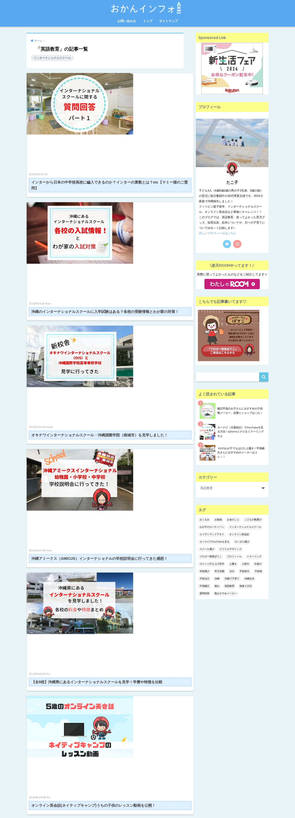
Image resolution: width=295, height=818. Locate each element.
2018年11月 (121, 734)
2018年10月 (121, 743)
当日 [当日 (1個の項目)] (231, 571)
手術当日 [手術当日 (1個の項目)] (204, 578)
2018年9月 (121, 751)
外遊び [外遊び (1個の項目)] (258, 563)
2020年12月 (121, 648)
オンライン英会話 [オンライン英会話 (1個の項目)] (239, 534)
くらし (203, 657)
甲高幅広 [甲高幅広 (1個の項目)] (204, 586)
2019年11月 (121, 674)
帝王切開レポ (207, 700)
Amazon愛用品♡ (210, 640)
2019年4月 (121, 717)
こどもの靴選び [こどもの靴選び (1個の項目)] (253, 519)
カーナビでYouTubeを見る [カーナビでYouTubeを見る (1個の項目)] (214, 541)
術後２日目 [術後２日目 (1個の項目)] (245, 586)
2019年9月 (121, 691)
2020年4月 (121, 665)
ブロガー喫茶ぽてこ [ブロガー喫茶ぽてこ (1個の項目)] (211, 556)
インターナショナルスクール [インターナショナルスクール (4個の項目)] (245, 527)
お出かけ (204, 648)
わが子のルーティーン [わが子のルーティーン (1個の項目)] (212, 527)
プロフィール (207, 683)
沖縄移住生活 (207, 717)
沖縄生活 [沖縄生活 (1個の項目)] (249, 578)
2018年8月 (121, 760)
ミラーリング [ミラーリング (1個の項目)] (254, 556)
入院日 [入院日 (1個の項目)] (245, 563)
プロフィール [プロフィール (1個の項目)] (234, 556)
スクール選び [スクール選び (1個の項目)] (207, 549)
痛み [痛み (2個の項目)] (216, 586)
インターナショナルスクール (52, 57)
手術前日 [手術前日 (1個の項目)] (244, 571)
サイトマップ (168, 21)
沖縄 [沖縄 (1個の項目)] (216, 578)
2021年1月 (121, 640)
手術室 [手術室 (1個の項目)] (258, 571)
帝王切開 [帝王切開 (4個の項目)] (219, 571)
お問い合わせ (126, 21)
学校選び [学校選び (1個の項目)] (204, 571)
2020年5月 (121, 657)
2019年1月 (121, 726)
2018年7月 (121, 768)
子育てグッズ (207, 691)
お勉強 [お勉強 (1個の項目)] (218, 519)
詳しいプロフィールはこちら (217, 233)
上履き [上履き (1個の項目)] (233, 563)
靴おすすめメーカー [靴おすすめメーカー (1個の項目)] (225, 593)
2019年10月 (121, 683)
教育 (201, 708)
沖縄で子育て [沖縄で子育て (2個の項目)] (232, 578)
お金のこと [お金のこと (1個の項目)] (233, 519)
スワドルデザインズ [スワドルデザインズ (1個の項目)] (230, 549)
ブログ (203, 674)
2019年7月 (121, 700)
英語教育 (204, 726)
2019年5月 (121, 708)
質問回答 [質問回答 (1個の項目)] (204, 593)
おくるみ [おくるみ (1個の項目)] (204, 519)
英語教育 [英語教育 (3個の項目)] (229, 586)
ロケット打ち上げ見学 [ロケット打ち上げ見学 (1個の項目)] (212, 563)
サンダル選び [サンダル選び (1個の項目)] (242, 541)
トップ (147, 21)
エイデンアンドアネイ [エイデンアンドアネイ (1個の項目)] (212, 534)
